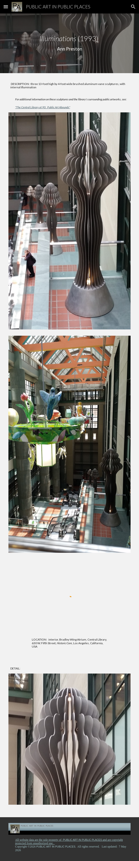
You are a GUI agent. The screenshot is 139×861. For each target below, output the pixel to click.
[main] (69, 43)
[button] (6, 6)
